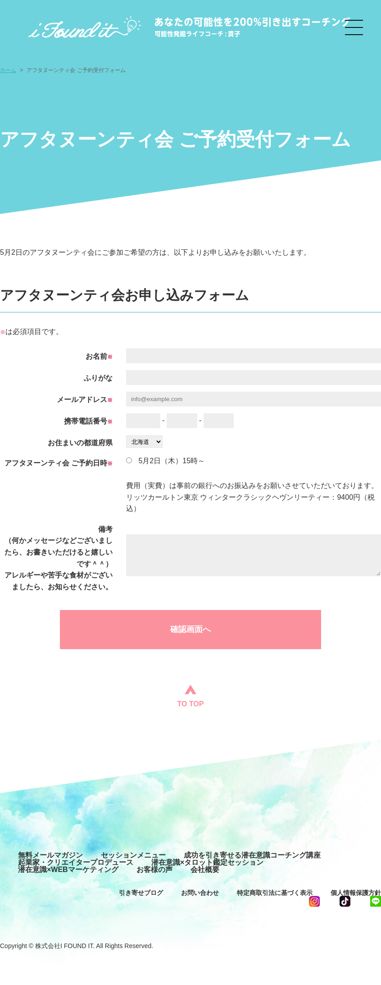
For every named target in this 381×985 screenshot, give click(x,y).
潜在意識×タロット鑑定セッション (207, 862)
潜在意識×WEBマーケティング (68, 869)
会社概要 (204, 869)
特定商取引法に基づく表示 (275, 893)
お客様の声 (154, 869)
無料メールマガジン (50, 855)
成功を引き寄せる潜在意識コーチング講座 (252, 855)
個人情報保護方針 (356, 893)
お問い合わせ (200, 893)
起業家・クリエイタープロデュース (75, 862)
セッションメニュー (133, 855)
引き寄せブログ (141, 893)
